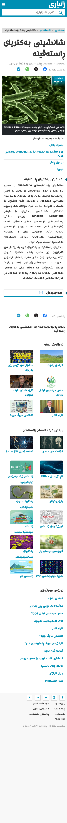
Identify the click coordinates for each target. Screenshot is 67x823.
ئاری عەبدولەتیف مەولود (48, 621)
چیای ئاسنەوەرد (53, 681)
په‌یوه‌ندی (60, 703)
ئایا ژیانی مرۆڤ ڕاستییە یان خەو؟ (43, 644)
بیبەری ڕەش (56, 163)
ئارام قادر (57, 629)
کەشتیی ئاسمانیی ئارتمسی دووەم (41, 659)
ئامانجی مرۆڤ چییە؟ (51, 636)
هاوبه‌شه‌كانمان (41, 703)
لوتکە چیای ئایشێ (52, 666)
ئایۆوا (60, 169)
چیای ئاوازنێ (56, 674)
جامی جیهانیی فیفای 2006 (47, 614)
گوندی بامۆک (55, 599)
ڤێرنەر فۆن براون (53, 651)
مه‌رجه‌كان (60, 714)
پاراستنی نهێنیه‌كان (39, 714)
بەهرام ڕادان (56, 145)
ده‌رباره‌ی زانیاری (41, 709)
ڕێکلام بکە (59, 709)
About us (60, 719)
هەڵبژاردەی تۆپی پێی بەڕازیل (46, 606)
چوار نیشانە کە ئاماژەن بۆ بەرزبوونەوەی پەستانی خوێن (34, 154)
